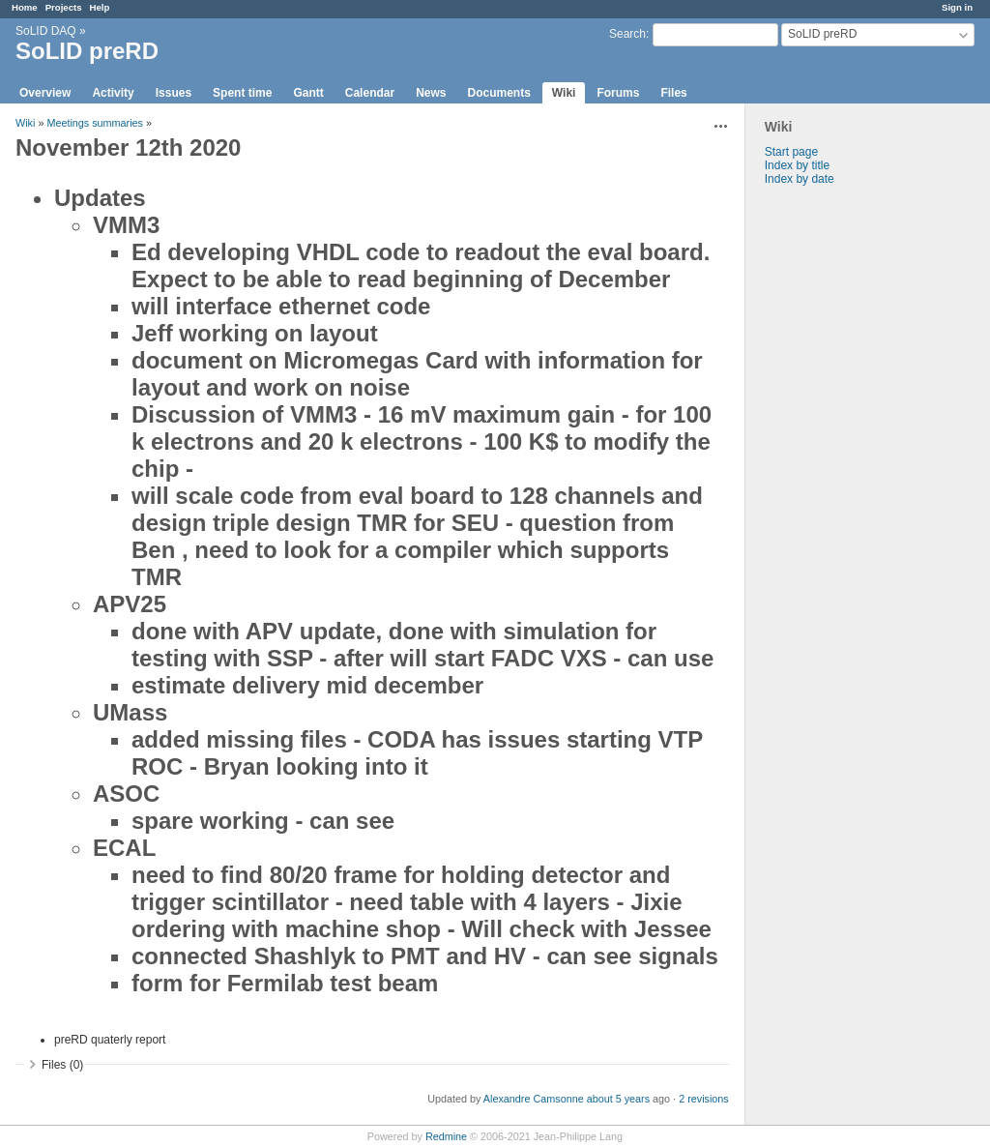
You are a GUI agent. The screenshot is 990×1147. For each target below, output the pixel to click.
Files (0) (62, 1065)
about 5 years (618, 1098)
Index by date (799, 179)
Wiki (564, 93)
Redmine (446, 1136)
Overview (45, 93)
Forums (618, 93)
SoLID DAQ (45, 31)
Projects (63, 7)
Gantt (308, 93)
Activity (112, 93)
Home (25, 7)
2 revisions (704, 1098)
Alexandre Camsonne (533, 1098)
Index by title (797, 165)
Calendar (369, 93)
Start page (791, 152)
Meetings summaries (94, 123)
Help (100, 7)
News (431, 93)
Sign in (957, 7)
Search (627, 34)
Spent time (242, 93)
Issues (173, 93)
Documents (499, 93)
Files (673, 93)
